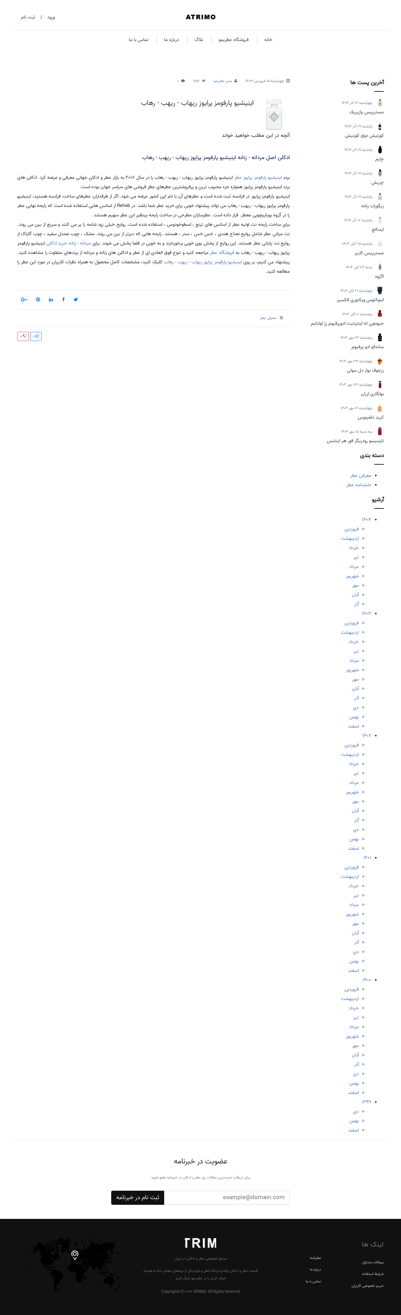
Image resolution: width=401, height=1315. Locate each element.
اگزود (379, 276)
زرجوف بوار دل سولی (365, 370)
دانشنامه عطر (358, 485)
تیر (356, 557)
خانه (268, 40)
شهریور (352, 576)
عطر (238, 177)
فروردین (351, 529)
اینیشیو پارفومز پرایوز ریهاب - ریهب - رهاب (197, 103)
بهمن (354, 717)
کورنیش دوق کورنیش (364, 135)
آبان (355, 595)
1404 (366, 519)
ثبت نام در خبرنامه (137, 1197)
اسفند (353, 726)
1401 (367, 858)
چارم (379, 159)
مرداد (354, 566)
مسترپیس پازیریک (366, 112)
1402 (366, 736)
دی (356, 707)
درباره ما (171, 40)
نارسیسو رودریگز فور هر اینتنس (355, 441)
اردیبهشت (350, 538)
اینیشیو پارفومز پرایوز (262, 177)
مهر (355, 585)
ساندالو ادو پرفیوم (368, 347)
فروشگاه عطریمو (234, 40)
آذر (356, 604)
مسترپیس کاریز (369, 253)
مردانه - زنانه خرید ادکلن (68, 243)
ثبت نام (28, 17)
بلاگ (199, 40)
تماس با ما (138, 40)
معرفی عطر (360, 475)
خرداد (354, 548)
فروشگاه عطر (222, 252)
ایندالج (378, 229)
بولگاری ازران (372, 394)
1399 (366, 1102)
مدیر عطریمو (223, 81)
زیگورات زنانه (372, 206)
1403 (366, 613)
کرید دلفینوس (371, 417)
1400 (366, 980)
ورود (51, 17)
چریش (377, 182)
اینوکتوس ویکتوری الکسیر (360, 300)
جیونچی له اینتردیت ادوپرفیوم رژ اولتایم (347, 323)
